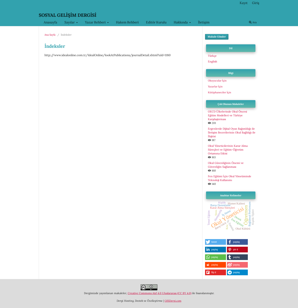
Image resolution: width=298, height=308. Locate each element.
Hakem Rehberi (127, 22)
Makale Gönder (217, 36)
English (212, 61)
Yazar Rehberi (95, 22)
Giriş (255, 3)
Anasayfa (50, 22)
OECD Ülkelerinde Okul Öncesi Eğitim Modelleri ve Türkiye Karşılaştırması (227, 115)
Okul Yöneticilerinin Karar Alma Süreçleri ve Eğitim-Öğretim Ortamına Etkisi (228, 149)
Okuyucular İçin (217, 80)
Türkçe (212, 55)
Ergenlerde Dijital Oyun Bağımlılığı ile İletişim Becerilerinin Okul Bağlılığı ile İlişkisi (231, 132)
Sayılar (69, 22)
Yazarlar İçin (215, 86)
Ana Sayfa (49, 34)
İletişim (203, 22)
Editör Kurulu (156, 22)
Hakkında (181, 22)
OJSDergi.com (173, 300)
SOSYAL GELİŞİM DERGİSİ (67, 15)
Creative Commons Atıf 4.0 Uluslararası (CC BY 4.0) (159, 293)
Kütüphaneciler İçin (219, 92)
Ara (253, 22)
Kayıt (244, 3)
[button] (215, 242)
